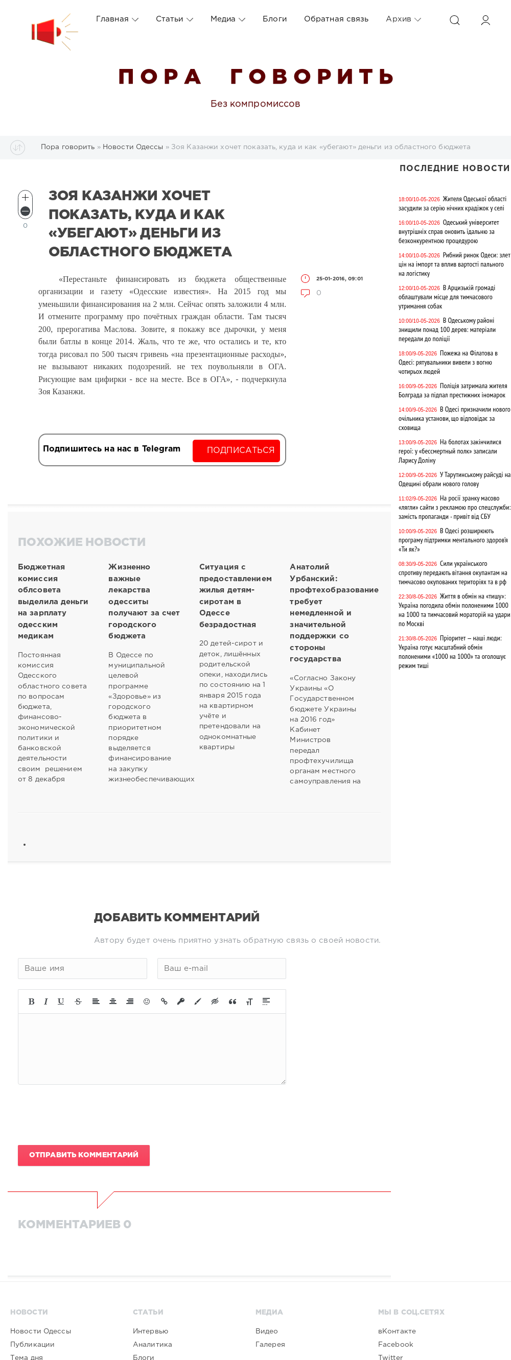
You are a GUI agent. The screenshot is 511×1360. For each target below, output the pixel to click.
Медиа (228, 19)
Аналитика (152, 1345)
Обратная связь (336, 19)
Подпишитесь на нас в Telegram (111, 449)
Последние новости (455, 169)
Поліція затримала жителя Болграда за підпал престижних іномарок (453, 390)
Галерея (270, 1345)
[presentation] (95, 1115)
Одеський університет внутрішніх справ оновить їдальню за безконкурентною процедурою (449, 231)
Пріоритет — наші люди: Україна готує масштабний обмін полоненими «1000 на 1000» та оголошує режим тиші (452, 651)
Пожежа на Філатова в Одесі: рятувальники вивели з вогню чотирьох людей (448, 362)
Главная (117, 19)
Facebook (395, 1345)
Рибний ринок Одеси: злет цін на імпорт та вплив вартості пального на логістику (454, 264)
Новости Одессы (40, 1331)
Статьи (174, 19)
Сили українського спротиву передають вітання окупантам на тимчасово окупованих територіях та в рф (453, 572)
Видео (267, 1331)
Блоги (275, 19)
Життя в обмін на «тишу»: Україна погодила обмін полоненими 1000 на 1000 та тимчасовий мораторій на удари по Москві (454, 609)
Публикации (32, 1345)
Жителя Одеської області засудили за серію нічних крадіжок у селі (452, 203)
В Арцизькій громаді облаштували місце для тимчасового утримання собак (447, 297)
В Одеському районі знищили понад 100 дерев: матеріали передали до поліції (447, 329)
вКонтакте (397, 1331)
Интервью (150, 1331)
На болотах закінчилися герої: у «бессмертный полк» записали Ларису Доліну (450, 451)
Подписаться (241, 451)
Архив (403, 19)
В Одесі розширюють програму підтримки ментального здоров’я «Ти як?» (453, 540)
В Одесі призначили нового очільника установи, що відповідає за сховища (454, 418)
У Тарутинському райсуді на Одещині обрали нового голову (455, 479)
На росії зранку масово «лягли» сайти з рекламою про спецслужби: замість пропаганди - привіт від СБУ (454, 507)
